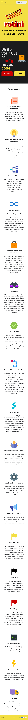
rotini (2, 717)
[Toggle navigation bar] (2, 2)
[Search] (21, 2)
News (20, 74)
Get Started (7, 74)
